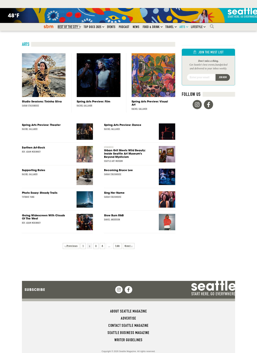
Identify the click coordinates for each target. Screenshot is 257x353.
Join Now (223, 77)
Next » (128, 246)
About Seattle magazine (128, 311)
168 (117, 246)
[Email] (201, 77)
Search (213, 26)
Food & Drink (151, 27)
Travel (169, 27)
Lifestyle (197, 27)
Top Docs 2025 (92, 27)
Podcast (124, 27)
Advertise (128, 318)
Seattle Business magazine (128, 332)
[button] (80, 27)
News (136, 27)
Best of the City (68, 27)
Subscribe (35, 289)
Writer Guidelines (128, 340)
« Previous (71, 246)
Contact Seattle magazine (128, 325)
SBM (48, 26)
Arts (182, 27)
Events (111, 27)
